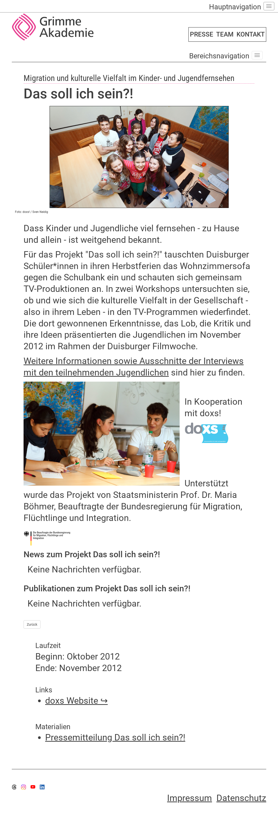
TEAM (225, 34)
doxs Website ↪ (76, 701)
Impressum (189, 798)
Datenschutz (241, 798)
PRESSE (201, 34)
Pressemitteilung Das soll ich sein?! (115, 737)
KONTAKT (251, 34)
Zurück (32, 624)
